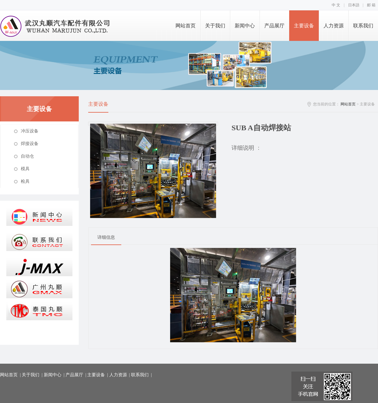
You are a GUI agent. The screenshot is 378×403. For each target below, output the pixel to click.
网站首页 (185, 25)
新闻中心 (245, 25)
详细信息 (106, 237)
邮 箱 (371, 5)
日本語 (353, 5)
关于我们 (215, 25)
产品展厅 (274, 25)
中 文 (336, 5)
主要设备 (304, 25)
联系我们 (363, 25)
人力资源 (334, 25)
